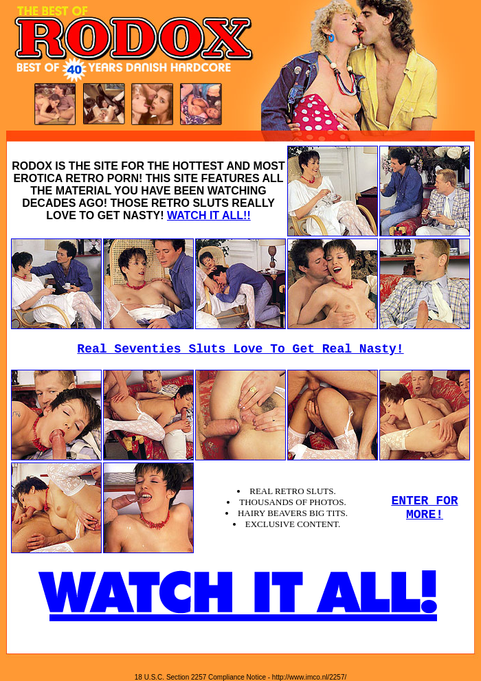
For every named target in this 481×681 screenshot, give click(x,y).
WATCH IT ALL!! (209, 215)
